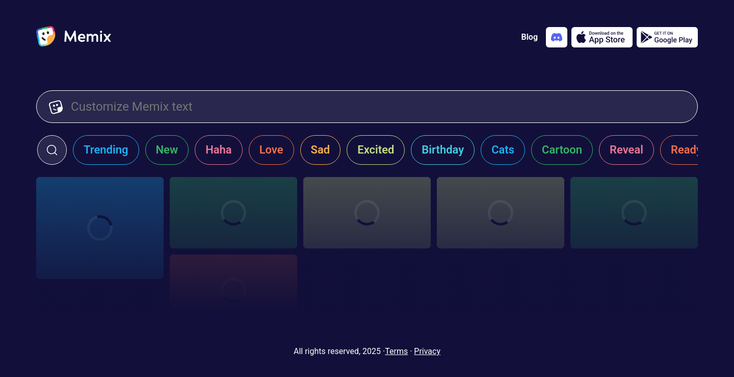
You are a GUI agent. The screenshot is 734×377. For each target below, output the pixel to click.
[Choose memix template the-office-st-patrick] (100, 228)
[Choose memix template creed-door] (500, 212)
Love (271, 149)
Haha (218, 149)
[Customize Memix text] (378, 106)
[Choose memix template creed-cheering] (634, 212)
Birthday (443, 149)
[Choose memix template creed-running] (367, 212)
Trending (106, 149)
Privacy (427, 351)
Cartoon (562, 149)
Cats (502, 149)
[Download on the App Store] (602, 37)
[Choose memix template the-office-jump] (233, 212)
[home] (73, 37)
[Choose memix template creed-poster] (233, 290)
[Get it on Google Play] (667, 37)
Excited (375, 149)
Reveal (626, 149)
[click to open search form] (52, 150)
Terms (396, 351)
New (167, 149)
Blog (529, 37)
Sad (320, 149)
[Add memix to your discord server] (556, 37)
